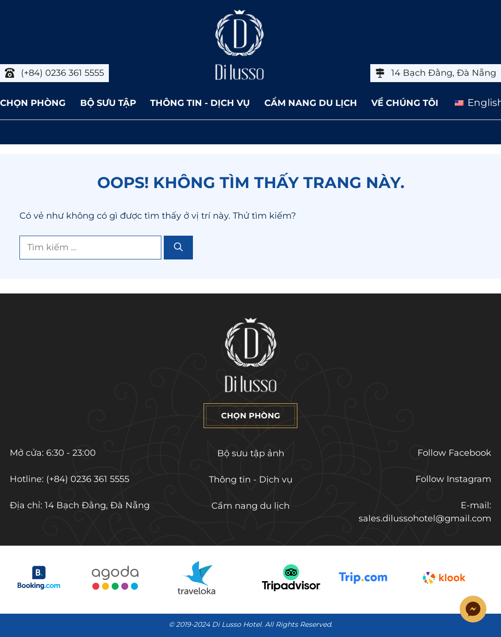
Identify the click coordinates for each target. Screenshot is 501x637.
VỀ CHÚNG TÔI (404, 103)
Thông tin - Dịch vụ (251, 479)
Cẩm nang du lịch (250, 505)
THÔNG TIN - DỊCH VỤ (200, 103)
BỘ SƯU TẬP (108, 103)
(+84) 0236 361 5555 (87, 479)
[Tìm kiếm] (178, 247)
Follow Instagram (453, 479)
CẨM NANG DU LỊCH (310, 103)
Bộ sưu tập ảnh (250, 453)
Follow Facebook (454, 453)
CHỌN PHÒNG (33, 103)
